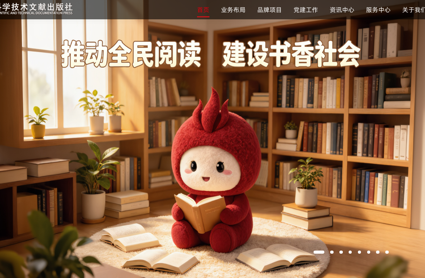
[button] (319, 252)
